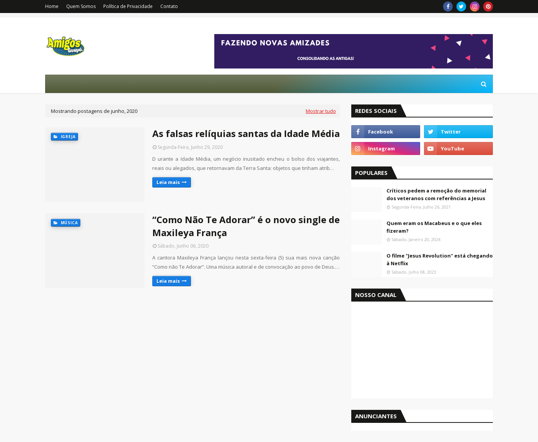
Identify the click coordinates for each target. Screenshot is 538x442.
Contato (169, 6)
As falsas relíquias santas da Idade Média (246, 133)
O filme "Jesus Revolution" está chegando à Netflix (439, 259)
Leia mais (168, 182)
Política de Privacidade (128, 6)
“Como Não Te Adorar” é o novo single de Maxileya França (246, 226)
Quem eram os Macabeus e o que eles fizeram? (434, 227)
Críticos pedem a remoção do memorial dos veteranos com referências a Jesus (436, 194)
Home (52, 6)
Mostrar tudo (321, 111)
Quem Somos (81, 6)
